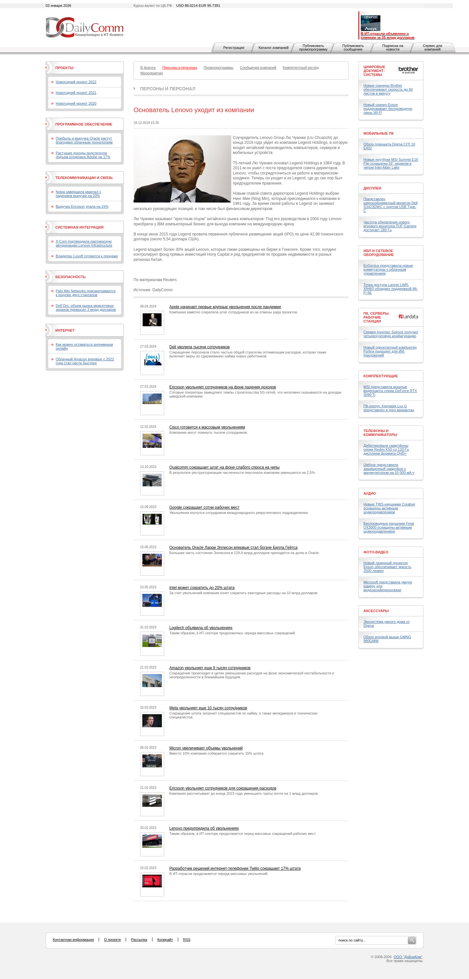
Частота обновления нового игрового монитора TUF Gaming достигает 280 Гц (389, 226)
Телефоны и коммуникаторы (380, 433)
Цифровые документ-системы (374, 71)
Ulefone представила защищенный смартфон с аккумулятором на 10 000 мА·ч (388, 468)
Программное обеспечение (83, 124)
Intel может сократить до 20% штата (201, 587)
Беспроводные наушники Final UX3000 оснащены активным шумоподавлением (388, 527)
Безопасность (70, 277)
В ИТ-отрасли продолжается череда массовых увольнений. (218, 874)
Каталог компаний (274, 48)
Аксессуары (376, 611)
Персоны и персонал (167, 88)
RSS (187, 939)
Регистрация (233, 48)
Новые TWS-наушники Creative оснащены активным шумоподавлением (389, 508)
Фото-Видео (375, 552)
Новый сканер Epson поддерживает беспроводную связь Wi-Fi (387, 108)
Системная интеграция (79, 227)
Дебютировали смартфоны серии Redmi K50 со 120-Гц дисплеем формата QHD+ (386, 449)
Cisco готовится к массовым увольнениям (207, 427)
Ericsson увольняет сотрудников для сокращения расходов (222, 788)
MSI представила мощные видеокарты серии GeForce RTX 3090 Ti (390, 391)
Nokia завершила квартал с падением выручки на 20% (78, 194)
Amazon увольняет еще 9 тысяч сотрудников (209, 668)
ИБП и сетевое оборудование (378, 253)
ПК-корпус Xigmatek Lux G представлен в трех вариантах (388, 408)
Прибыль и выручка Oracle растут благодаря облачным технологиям (84, 140)
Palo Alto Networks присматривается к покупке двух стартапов (86, 293)
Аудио (369, 493)
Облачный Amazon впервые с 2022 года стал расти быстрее (85, 361)
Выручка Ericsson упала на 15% (82, 206)
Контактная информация (73, 939)
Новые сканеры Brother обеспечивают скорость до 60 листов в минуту (388, 89)
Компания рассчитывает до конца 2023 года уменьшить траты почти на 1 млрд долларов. (244, 793)
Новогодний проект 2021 (76, 93)
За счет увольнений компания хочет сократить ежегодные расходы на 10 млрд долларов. (243, 593)
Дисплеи (372, 188)
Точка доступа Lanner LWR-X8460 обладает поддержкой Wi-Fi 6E (390, 288)
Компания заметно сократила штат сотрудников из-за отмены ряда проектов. (233, 312)
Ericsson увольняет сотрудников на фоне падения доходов (222, 387)
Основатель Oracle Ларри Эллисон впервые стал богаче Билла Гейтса (233, 547)
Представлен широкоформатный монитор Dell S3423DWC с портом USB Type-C (390, 205)
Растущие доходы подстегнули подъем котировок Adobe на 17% (83, 155)
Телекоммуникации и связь (84, 178)
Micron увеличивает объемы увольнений (206, 748)
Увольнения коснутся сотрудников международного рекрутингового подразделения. (239, 513)
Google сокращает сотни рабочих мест (204, 507)
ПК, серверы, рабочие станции (376, 317)
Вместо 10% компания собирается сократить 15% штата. (216, 753)
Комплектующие (380, 376)
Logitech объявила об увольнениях (201, 627)
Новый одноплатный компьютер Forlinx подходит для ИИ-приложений (390, 351)
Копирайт (165, 939)
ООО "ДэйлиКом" (408, 957)
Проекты (64, 68)
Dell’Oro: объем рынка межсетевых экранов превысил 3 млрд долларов (86, 307)
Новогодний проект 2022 (76, 82)
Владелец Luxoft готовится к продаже (87, 256)
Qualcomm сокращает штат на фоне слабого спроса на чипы (224, 467)
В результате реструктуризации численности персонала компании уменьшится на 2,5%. (242, 472)
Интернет (65, 330)
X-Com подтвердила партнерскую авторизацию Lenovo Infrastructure (84, 243)
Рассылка (139, 939)
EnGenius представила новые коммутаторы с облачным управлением (388, 269)
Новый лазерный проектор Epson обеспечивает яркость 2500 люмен (387, 567)
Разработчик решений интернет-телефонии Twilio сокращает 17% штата (235, 868)
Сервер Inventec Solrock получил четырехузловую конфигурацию (390, 334)
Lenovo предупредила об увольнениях (204, 828)
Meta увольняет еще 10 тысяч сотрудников (208, 708)
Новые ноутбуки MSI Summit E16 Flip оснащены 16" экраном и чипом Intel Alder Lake (390, 163)
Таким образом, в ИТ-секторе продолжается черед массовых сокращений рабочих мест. (242, 834)
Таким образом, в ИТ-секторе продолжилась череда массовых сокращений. (232, 633)
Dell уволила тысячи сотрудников (199, 347)
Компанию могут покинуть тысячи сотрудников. (208, 432)
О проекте (112, 939)
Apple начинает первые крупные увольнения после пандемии (225, 307)
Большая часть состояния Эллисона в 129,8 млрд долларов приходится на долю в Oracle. (244, 553)
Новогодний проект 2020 (76, 103)
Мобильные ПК (378, 133)
